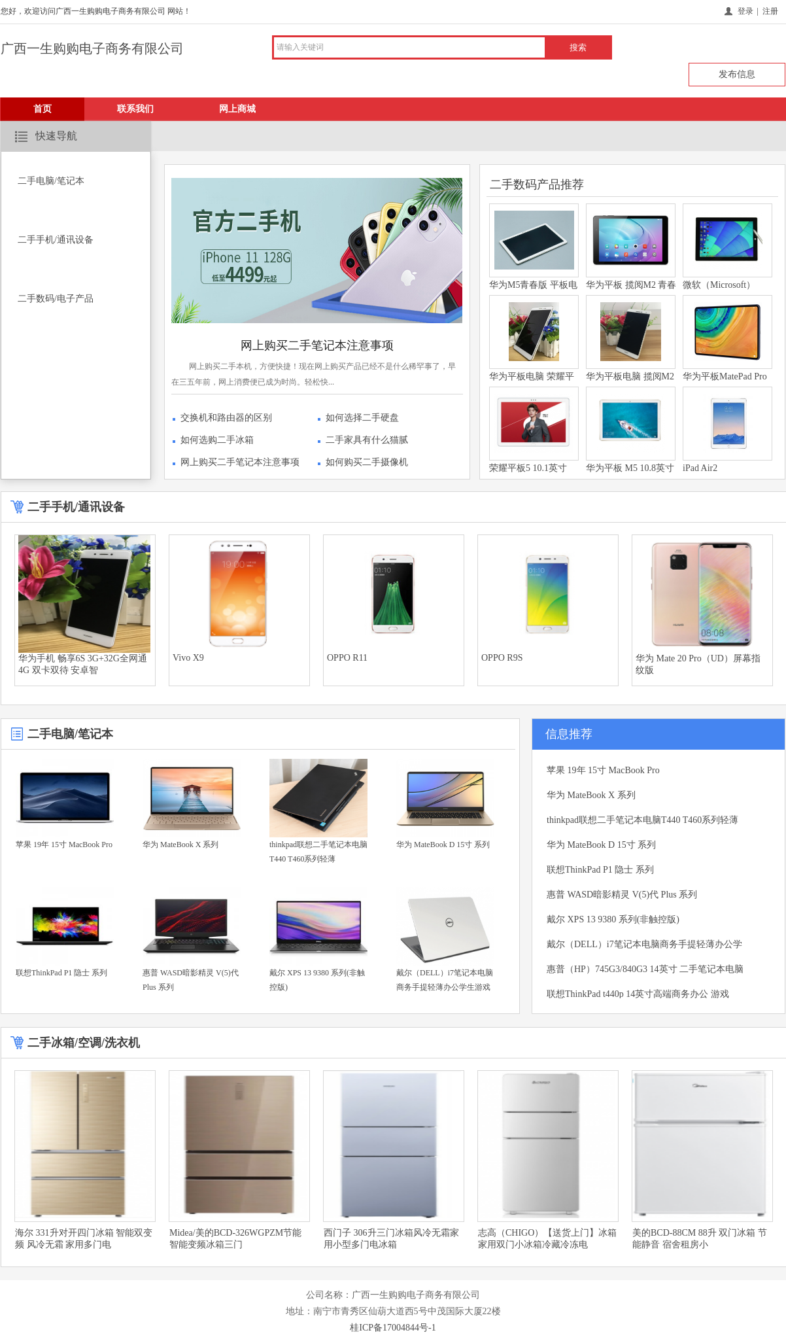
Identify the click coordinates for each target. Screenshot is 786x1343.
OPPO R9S (501, 658)
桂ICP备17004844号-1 (393, 1328)
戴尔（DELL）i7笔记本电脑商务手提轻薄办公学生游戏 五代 (444, 987)
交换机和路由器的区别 (226, 418)
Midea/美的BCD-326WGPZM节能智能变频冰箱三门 (235, 1238)
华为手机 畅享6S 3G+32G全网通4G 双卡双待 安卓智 (82, 664)
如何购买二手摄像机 (367, 462)
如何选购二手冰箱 (217, 440)
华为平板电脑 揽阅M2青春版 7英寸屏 (630, 384)
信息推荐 (568, 734)
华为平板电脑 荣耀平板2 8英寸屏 (531, 384)
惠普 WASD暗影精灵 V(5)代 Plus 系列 (191, 980)
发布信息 (737, 74)
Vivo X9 (188, 658)
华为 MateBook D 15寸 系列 (443, 844)
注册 (770, 11)
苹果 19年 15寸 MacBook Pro (64, 844)
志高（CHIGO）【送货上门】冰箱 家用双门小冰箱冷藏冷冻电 (547, 1238)
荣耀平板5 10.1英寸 (528, 468)
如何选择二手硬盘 (362, 418)
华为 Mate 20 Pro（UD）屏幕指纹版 (698, 664)
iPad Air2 (700, 468)
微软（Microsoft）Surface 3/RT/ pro (719, 292)
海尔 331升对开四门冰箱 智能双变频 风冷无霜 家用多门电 (83, 1238)
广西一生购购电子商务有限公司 (92, 48)
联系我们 (135, 109)
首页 (42, 109)
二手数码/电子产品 (56, 299)
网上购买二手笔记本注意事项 (317, 345)
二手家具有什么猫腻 (367, 440)
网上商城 (237, 109)
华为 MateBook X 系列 (180, 844)
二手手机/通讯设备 (56, 240)
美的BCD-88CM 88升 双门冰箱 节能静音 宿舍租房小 (699, 1238)
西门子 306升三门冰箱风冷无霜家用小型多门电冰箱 (391, 1238)
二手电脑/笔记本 (51, 181)
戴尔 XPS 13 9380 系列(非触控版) (317, 980)
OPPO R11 (347, 658)
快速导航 (56, 135)
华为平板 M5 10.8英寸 (630, 468)
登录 (745, 11)
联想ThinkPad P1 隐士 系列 (61, 972)
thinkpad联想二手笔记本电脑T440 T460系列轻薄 (318, 851)
